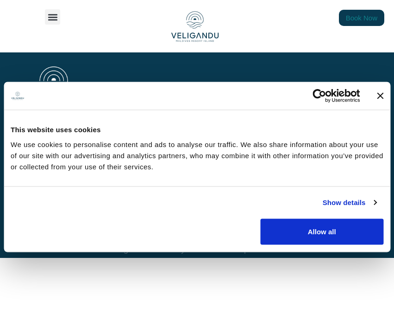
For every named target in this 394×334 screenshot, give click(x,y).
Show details (344, 202)
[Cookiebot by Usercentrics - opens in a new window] (319, 96)
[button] (52, 17)
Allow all (322, 231)
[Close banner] (380, 96)
